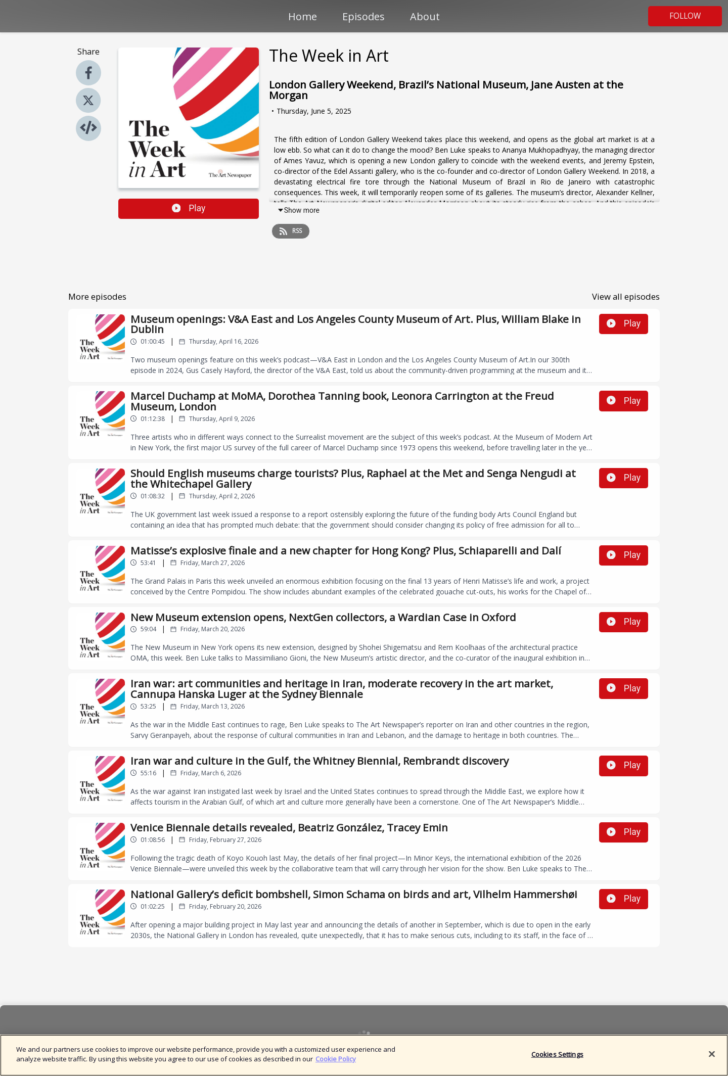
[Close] (712, 1057)
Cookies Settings (557, 1056)
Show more (298, 210)
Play (189, 208)
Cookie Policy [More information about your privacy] (335, 1061)
